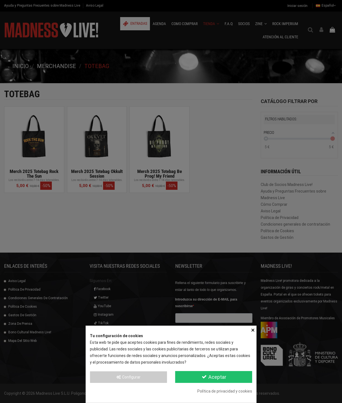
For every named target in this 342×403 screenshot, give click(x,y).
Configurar (128, 377)
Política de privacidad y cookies (224, 391)
